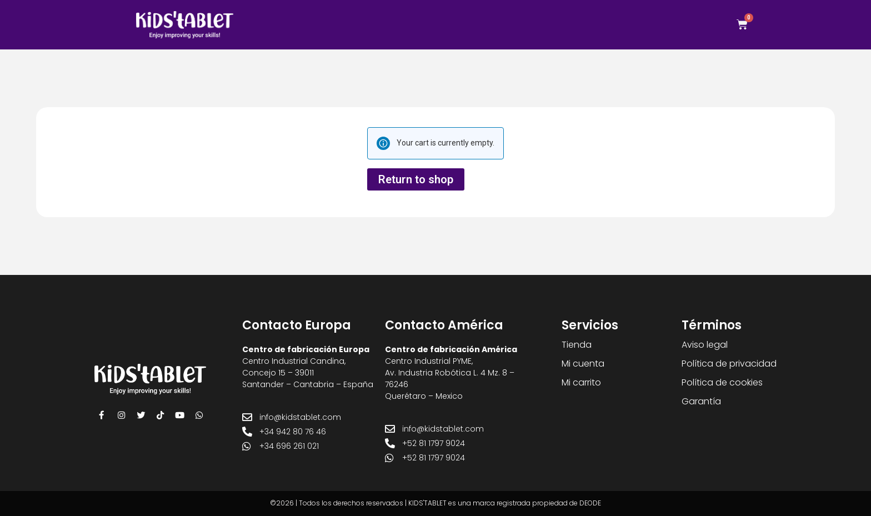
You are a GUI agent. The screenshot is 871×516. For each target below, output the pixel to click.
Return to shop (415, 179)
